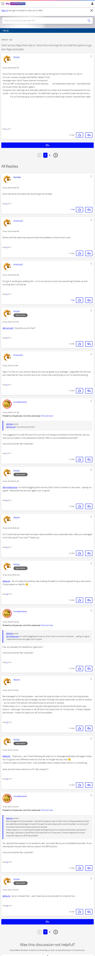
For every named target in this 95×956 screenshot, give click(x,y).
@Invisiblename (10, 487)
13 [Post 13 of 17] (7, 779)
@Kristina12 (8, 328)
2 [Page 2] (49, 155)
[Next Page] (55, 155)
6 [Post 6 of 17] (6, 385)
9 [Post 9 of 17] (6, 547)
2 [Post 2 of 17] (6, 204)
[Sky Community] (15, 4)
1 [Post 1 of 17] (6, 129)
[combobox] (43, 20)
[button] (91, 56)
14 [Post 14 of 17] (7, 862)
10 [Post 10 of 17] (7, 594)
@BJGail (9, 424)
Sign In (92, 4)
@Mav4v (6, 581)
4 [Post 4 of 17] (6, 294)
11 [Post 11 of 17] (7, 662)
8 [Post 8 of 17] (6, 500)
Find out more (47, 416)
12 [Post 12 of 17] (7, 722)
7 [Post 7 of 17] (6, 453)
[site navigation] (2, 3)
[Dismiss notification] (92, 10)
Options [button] (4, 39)
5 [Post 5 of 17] (6, 338)
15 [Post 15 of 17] (7, 906)
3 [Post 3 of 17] (6, 247)
